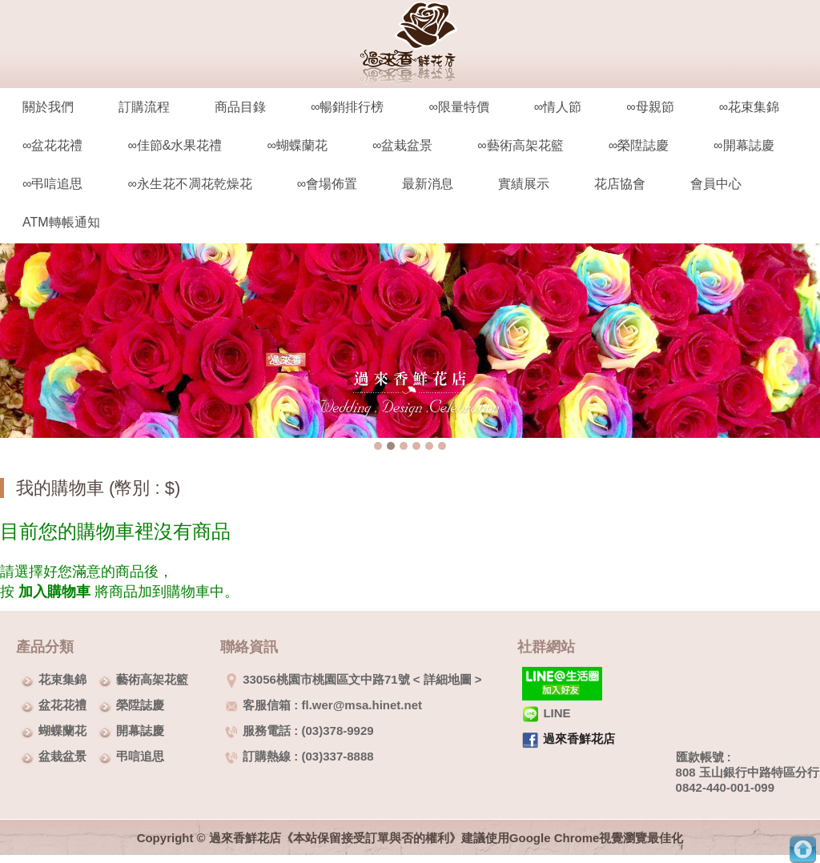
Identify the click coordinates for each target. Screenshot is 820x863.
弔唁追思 (140, 756)
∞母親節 (649, 107)
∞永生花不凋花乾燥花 (189, 184)
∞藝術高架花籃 (520, 145)
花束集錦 (62, 679)
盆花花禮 (62, 705)
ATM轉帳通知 (61, 222)
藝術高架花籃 (152, 679)
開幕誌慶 (140, 730)
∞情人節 (557, 107)
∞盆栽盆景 (402, 145)
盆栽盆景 (62, 756)
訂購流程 (144, 107)
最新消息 (427, 184)
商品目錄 (240, 107)
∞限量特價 (458, 107)
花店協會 (619, 184)
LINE (546, 713)
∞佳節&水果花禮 (174, 145)
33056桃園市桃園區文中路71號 (317, 679)
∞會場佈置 (327, 184)
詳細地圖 (448, 679)
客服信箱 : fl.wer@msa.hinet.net (323, 705)
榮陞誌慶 (140, 705)
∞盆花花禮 (52, 145)
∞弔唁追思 (52, 184)
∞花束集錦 (749, 107)
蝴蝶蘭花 (62, 730)
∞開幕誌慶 (743, 145)
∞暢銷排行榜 (347, 107)
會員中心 (716, 184)
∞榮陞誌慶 (639, 145)
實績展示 (523, 184)
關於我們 (48, 107)
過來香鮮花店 (579, 738)
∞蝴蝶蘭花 (297, 145)
